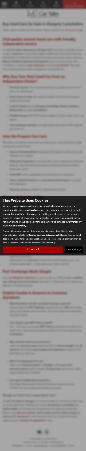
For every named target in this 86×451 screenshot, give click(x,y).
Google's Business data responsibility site (47, 235)
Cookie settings (74, 249)
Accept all (33, 249)
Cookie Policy (18, 225)
